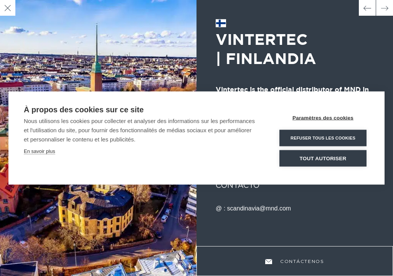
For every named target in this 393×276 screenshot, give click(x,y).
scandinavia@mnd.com (259, 208)
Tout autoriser (323, 158)
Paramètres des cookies (322, 118)
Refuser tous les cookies (323, 138)
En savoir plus (39, 151)
